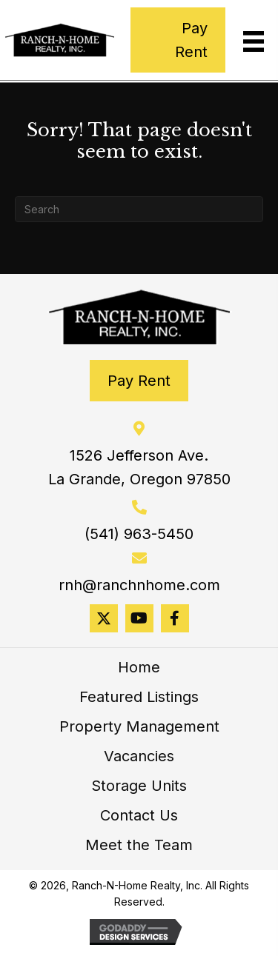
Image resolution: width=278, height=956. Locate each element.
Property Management (139, 726)
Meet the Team (139, 845)
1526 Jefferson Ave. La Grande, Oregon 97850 (139, 467)
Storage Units (139, 786)
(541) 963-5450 (139, 534)
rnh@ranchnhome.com (139, 585)
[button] (104, 618)
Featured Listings (139, 697)
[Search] (139, 209)
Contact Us (139, 815)
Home (139, 667)
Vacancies (139, 756)
